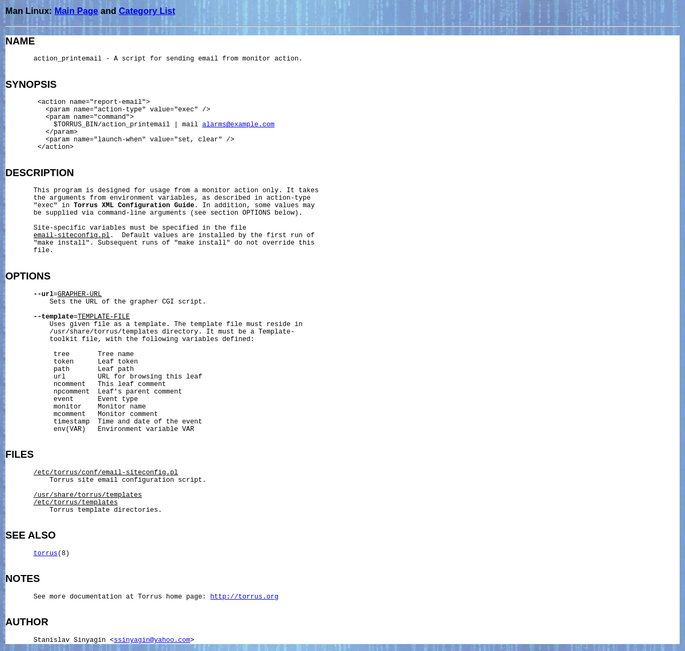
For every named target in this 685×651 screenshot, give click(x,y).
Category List (147, 11)
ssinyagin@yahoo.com (152, 640)
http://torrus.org (244, 597)
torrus (46, 553)
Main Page (77, 11)
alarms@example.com (238, 124)
